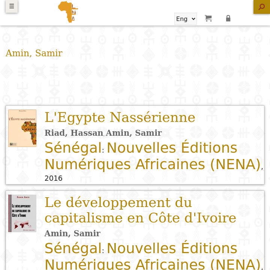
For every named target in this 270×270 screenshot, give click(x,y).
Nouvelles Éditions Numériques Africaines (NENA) (153, 156)
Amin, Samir (134, 133)
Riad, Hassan (74, 133)
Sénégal (73, 148)
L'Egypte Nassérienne (120, 117)
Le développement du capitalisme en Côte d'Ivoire (141, 210)
